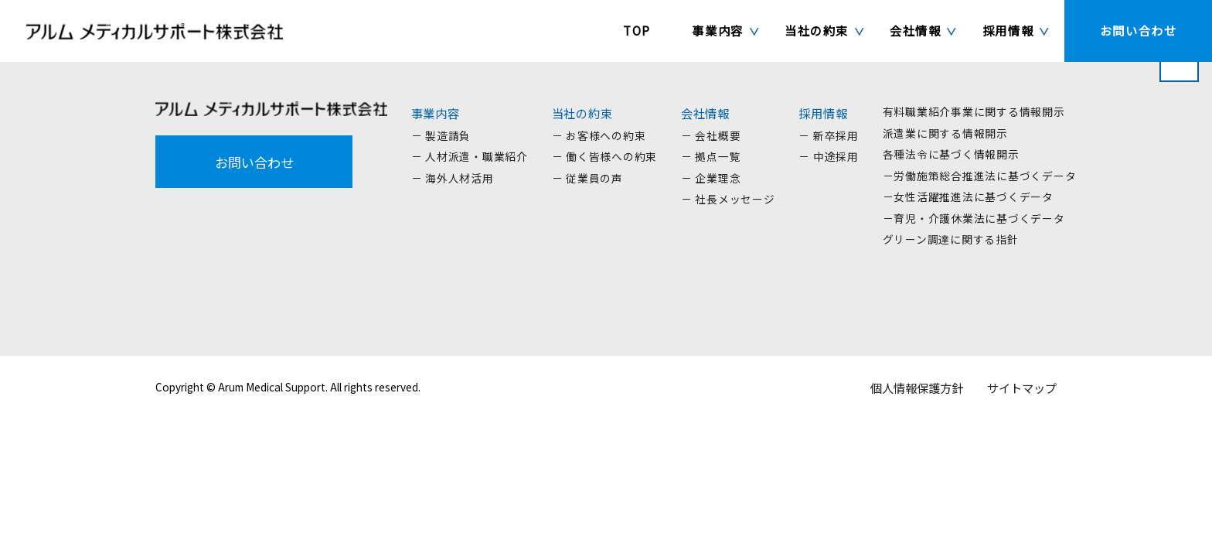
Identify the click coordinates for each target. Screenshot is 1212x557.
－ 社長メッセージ (728, 199)
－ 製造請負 (441, 135)
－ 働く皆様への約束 (605, 156)
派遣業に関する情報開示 (945, 133)
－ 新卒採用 (828, 135)
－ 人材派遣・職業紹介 (469, 156)
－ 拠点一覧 (711, 156)
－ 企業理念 (711, 178)
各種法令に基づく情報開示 (951, 154)
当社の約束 (582, 112)
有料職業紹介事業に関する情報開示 (974, 111)
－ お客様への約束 (599, 135)
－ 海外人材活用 (452, 178)
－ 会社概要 (711, 135)
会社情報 (705, 112)
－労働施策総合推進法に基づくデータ (980, 175)
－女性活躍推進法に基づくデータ (968, 196)
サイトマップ (1022, 387)
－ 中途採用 (828, 156)
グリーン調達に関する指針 (951, 239)
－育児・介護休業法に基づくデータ (974, 218)
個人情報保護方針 (916, 387)
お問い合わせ (254, 162)
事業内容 (435, 112)
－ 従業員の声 (587, 178)
